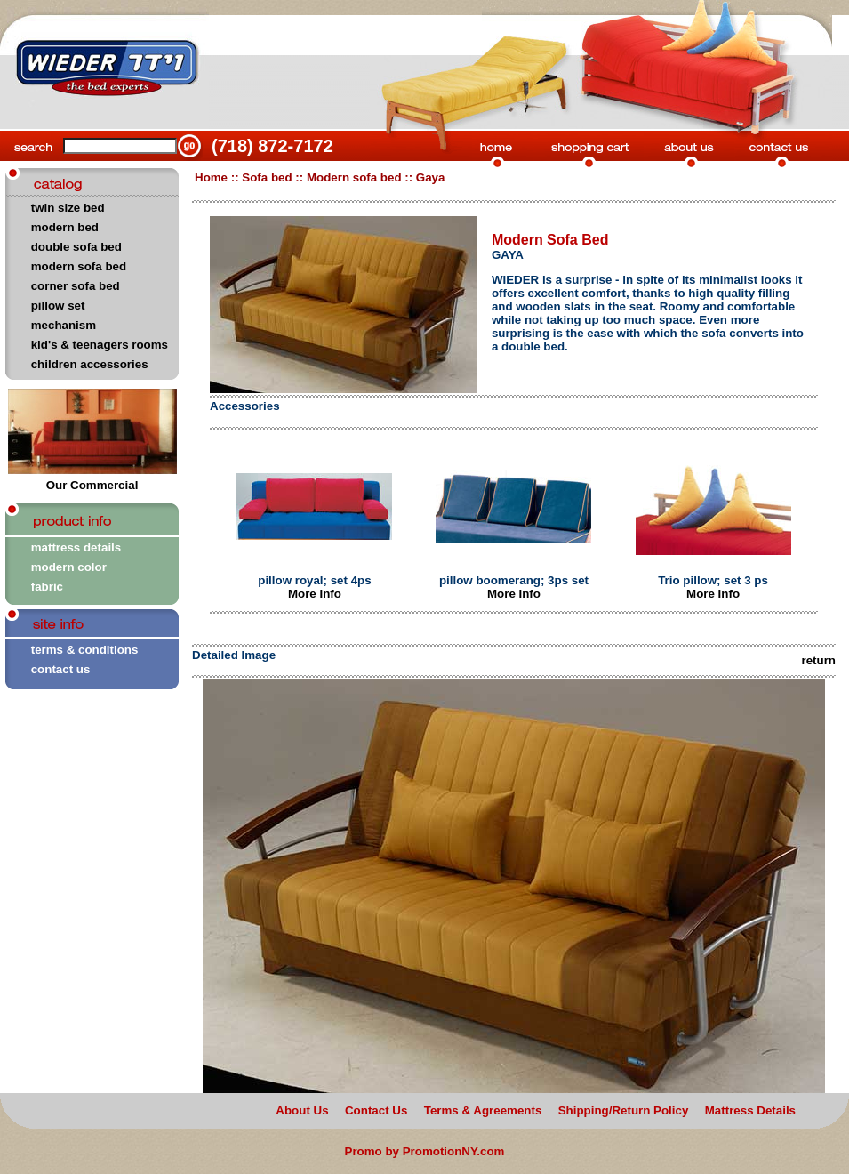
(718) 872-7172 (272, 146)
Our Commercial (92, 480)
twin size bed (68, 207)
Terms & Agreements (483, 1110)
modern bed (65, 227)
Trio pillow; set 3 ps (713, 580)
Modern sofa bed (354, 177)
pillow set (58, 305)
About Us (302, 1110)
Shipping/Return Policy (623, 1110)
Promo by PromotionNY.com (425, 1151)
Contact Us (376, 1110)
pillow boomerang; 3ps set (514, 580)
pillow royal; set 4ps (314, 580)
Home (211, 177)
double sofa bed (76, 246)
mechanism (63, 325)
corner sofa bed (75, 286)
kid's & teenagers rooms (99, 344)
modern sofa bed (78, 266)
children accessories (89, 364)
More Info (314, 593)
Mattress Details (750, 1110)
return (818, 660)
